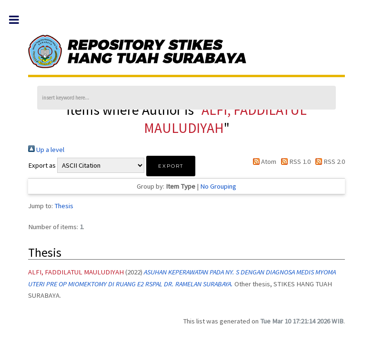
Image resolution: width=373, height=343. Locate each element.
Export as (42, 165)
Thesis (63, 206)
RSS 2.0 (328, 161)
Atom (262, 161)
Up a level (46, 149)
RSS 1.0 (294, 161)
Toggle (19, 20)
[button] (170, 166)
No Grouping (218, 186)
